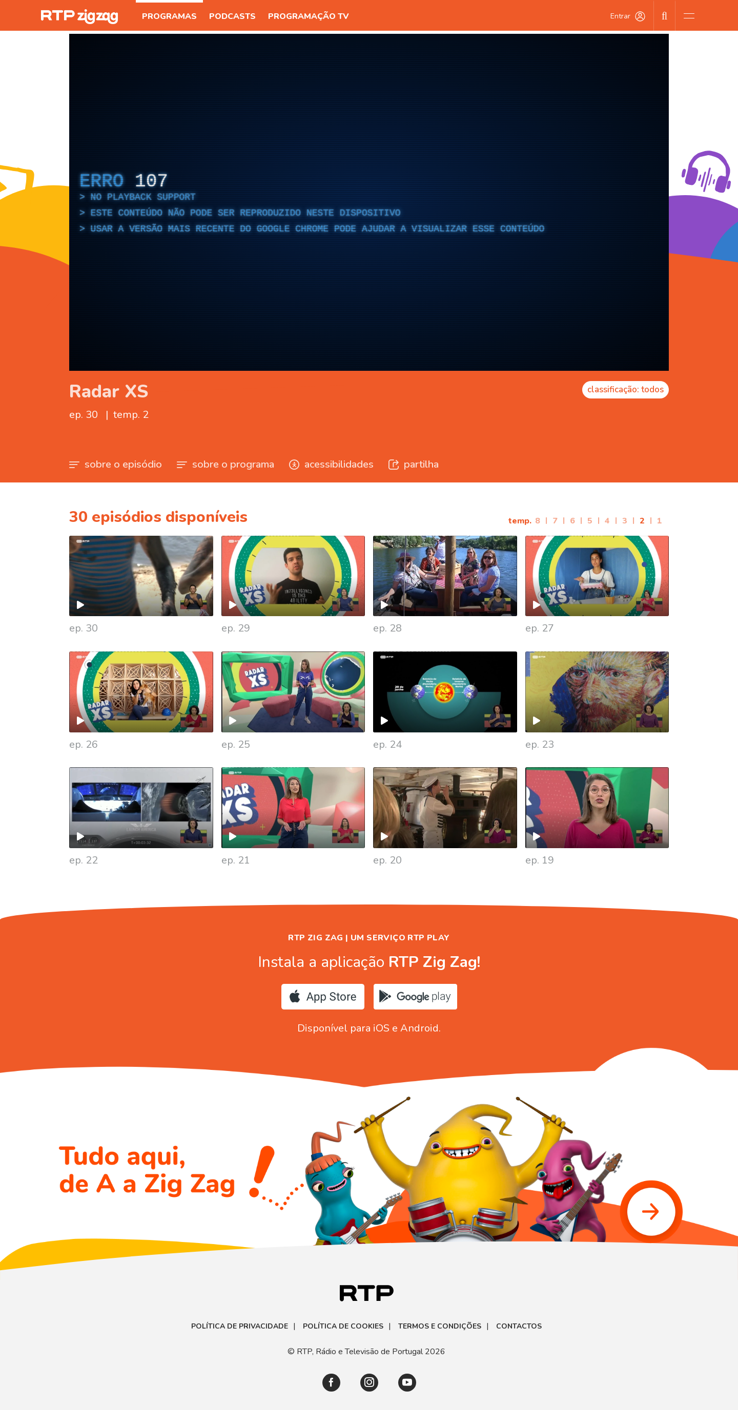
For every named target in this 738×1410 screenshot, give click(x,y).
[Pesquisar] (664, 15)
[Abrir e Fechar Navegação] (688, 15)
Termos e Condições (439, 1326)
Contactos (519, 1326)
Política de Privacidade (239, 1326)
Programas (169, 16)
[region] (369, 202)
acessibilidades (331, 464)
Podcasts (232, 16)
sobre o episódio (115, 464)
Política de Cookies (343, 1326)
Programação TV (308, 16)
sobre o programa (225, 464)
